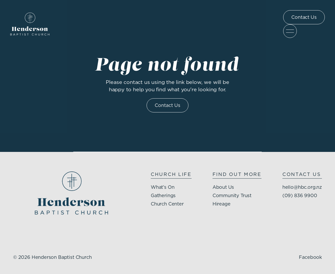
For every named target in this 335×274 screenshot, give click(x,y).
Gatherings (162, 196)
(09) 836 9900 (299, 196)
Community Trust (232, 196)
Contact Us (303, 17)
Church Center (166, 204)
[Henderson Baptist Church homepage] (30, 24)
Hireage (221, 204)
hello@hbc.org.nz (302, 187)
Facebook (310, 257)
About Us (223, 187)
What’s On (162, 187)
